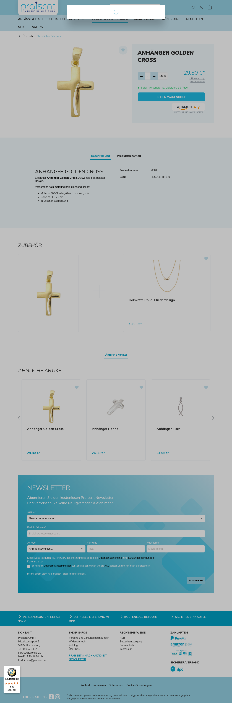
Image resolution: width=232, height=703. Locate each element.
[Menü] (18, 668)
